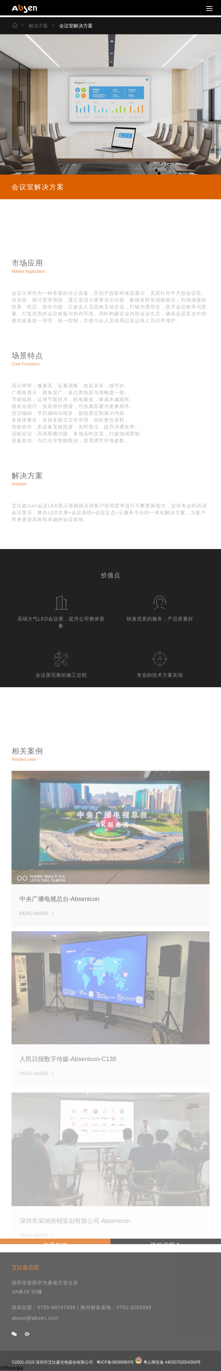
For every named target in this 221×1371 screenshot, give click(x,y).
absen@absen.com (35, 1325)
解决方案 (34, 25)
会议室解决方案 (71, 25)
